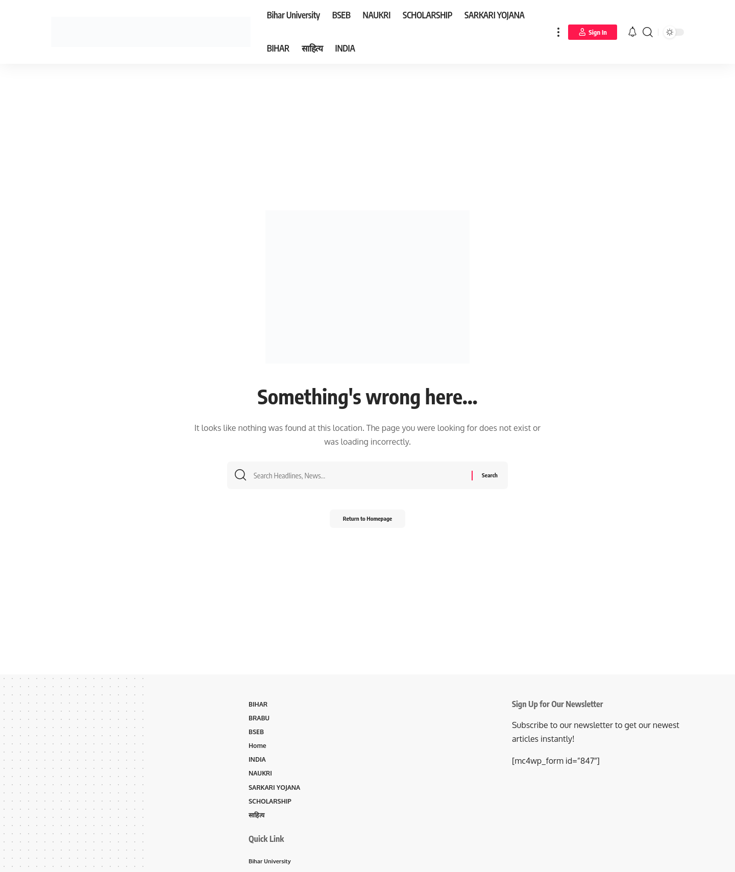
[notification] (632, 32)
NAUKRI (261, 776)
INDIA (258, 762)
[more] (558, 32)
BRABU (260, 719)
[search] (648, 32)
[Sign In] (592, 32)
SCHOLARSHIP (271, 805)
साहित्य (257, 819)
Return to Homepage (367, 522)
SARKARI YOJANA (276, 791)
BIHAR (258, 704)
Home (258, 747)
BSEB (257, 733)
